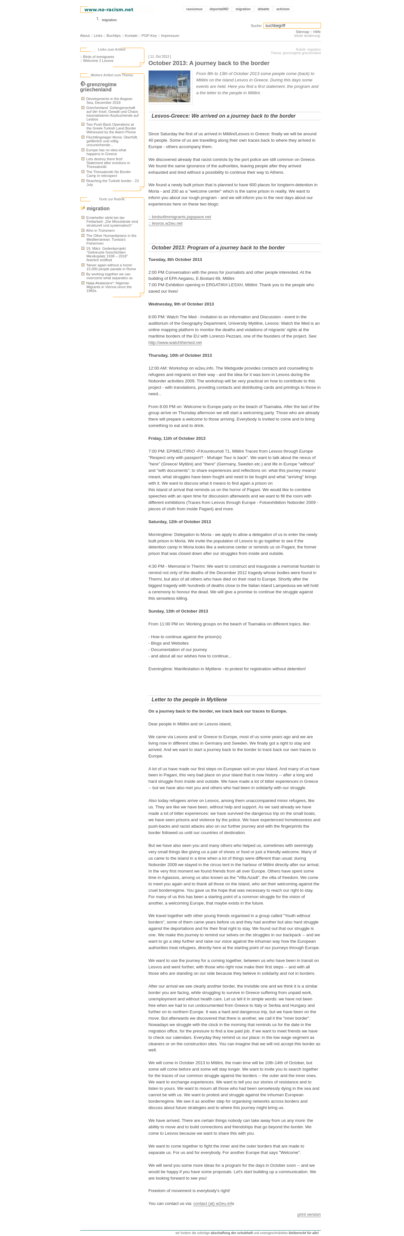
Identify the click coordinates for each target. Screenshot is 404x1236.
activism (282, 9)
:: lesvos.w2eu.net (166, 223)
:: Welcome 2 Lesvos (97, 61)
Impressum (170, 36)
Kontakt (131, 36)
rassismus (194, 9)
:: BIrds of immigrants (97, 57)
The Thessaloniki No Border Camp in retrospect (106, 174)
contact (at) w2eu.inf (212, 1203)
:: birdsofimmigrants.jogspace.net (180, 216)
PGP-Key (149, 36)
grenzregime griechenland (98, 87)
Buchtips (114, 36)
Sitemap (302, 32)
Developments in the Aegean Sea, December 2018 (107, 100)
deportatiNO (219, 9)
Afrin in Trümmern (98, 230)
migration (243, 9)
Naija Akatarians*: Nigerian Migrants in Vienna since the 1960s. (107, 287)
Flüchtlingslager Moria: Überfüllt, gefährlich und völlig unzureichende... (110, 141)
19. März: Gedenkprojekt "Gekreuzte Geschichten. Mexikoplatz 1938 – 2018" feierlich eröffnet (105, 254)
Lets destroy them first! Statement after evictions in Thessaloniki (106, 163)
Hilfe (317, 32)
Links (98, 36)
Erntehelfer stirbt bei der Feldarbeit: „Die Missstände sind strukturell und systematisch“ (110, 221)
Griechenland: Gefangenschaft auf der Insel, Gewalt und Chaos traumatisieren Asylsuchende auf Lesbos (110, 113)
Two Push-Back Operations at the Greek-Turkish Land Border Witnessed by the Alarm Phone (109, 128)
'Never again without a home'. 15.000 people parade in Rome (109, 267)
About (85, 36)
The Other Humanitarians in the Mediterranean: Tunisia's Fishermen (109, 239)
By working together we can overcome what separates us (107, 276)
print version (309, 1214)
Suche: (256, 26)
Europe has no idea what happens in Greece (104, 152)
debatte (263, 9)
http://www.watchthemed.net (175, 342)
